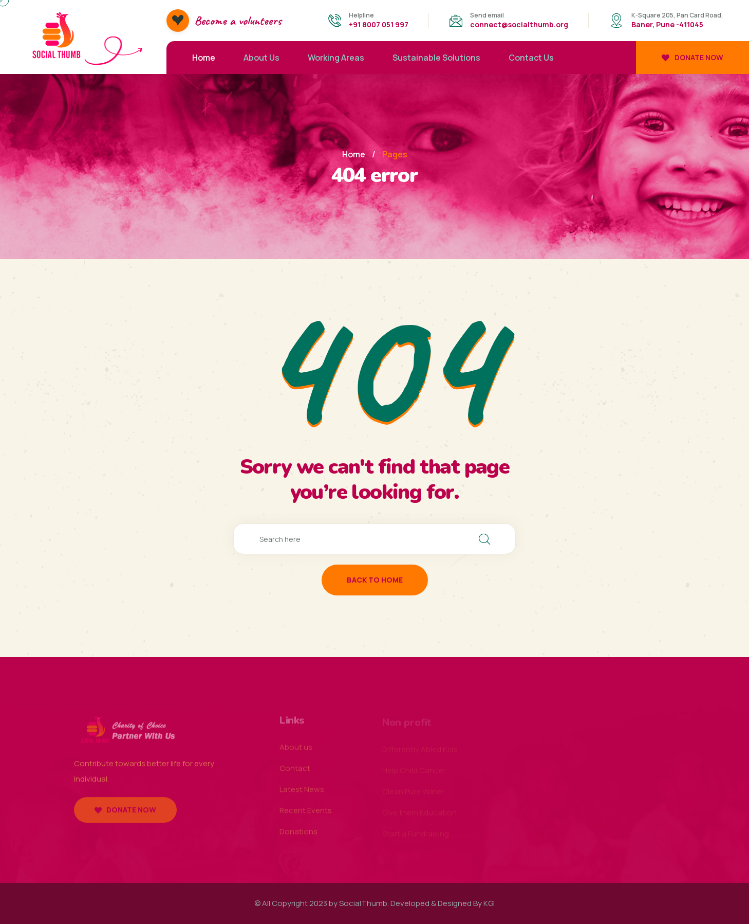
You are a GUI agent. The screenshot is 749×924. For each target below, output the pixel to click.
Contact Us (531, 57)
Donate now (692, 57)
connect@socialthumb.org (519, 24)
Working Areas (336, 57)
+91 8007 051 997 (378, 24)
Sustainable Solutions (436, 57)
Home (203, 57)
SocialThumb (363, 903)
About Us (261, 57)
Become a (237, 20)
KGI (489, 903)
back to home (375, 580)
